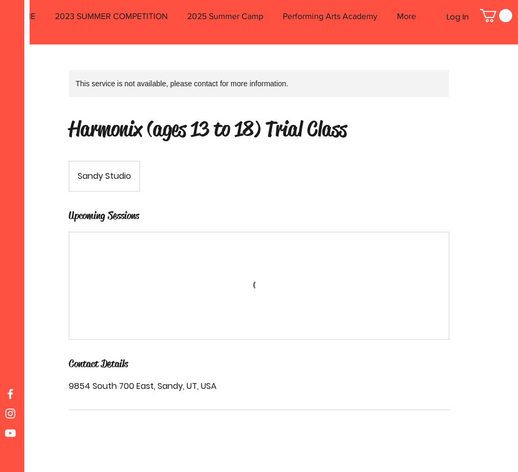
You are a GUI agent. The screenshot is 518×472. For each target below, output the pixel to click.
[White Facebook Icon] (10, 394)
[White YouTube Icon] (10, 433)
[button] (496, 15)
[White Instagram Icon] (10, 413)
